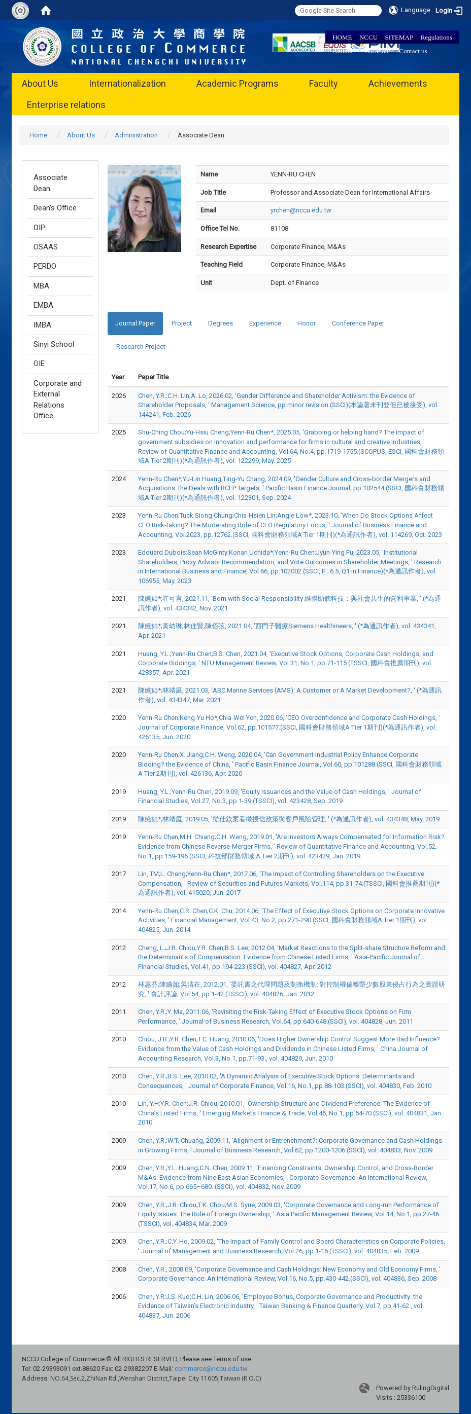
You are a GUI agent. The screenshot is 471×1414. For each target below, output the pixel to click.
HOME (342, 37)
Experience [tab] (265, 323)
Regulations (436, 37)
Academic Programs (237, 83)
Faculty (323, 83)
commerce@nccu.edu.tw (211, 1368)
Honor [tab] (306, 323)
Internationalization (127, 83)
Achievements (397, 83)
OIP (39, 227)
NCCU (368, 37)
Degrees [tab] (220, 323)
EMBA (43, 305)
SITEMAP (399, 37)
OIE (39, 363)
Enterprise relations (66, 104)
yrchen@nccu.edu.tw (301, 210)
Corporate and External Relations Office (57, 399)
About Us (40, 83)
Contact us (413, 51)
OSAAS (45, 246)
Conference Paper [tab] (358, 323)
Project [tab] (182, 323)
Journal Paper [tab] (135, 323)
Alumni (342, 51)
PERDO (44, 266)
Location (376, 51)
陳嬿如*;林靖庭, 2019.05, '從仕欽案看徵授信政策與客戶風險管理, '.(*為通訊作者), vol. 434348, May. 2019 (289, 819)
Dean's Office (55, 207)
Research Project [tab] (140, 346)
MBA (41, 286)
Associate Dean (50, 183)
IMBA (42, 325)
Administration (136, 135)
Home (38, 135)
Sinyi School (53, 344)
